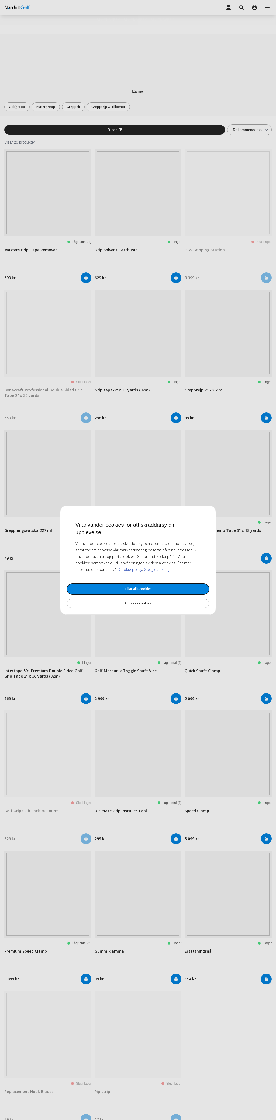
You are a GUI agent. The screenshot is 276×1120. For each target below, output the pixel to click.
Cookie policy (130, 569)
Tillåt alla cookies (138, 589)
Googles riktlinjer (158, 569)
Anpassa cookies (138, 603)
